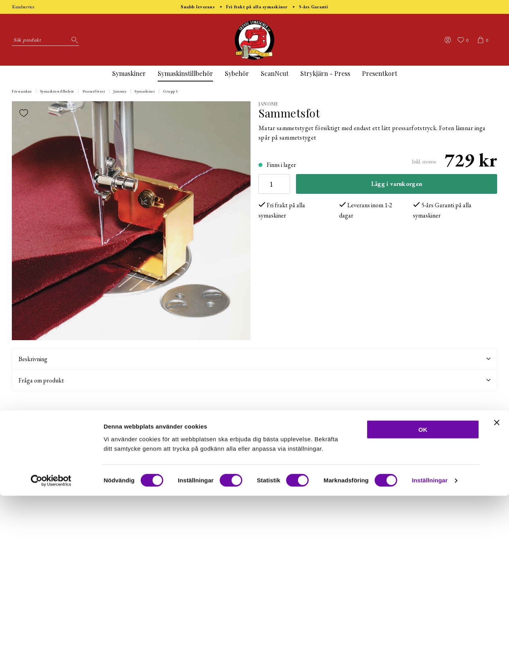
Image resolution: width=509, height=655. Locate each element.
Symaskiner (129, 73)
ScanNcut (274, 73)
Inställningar (429, 639)
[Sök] (73, 40)
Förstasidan (22, 91)
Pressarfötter (94, 91)
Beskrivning (254, 359)
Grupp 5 (170, 91)
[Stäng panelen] (497, 581)
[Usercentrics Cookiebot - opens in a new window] (51, 640)
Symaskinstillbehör (185, 73)
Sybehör (237, 73)
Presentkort (379, 73)
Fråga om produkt (254, 380)
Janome (119, 91)
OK (423, 588)
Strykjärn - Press (325, 73)
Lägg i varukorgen (396, 184)
